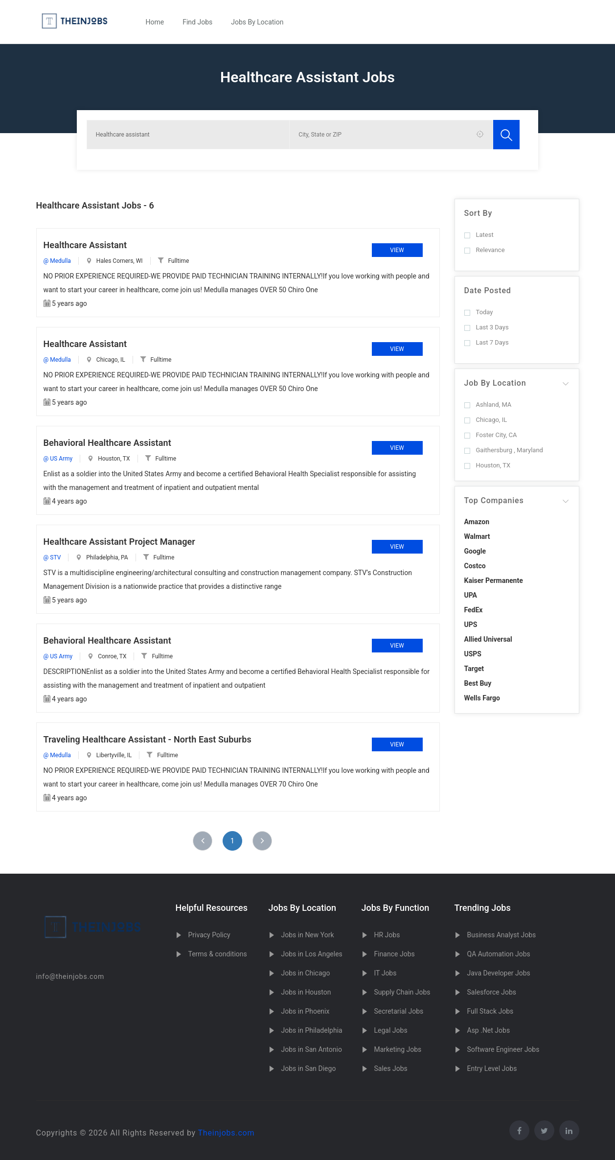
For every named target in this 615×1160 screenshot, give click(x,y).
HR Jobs (387, 935)
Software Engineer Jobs (503, 1049)
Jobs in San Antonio (311, 1049)
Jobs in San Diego (308, 1068)
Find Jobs (197, 22)
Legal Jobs (391, 1030)
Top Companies (494, 500)
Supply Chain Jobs (402, 992)
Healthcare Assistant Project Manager (119, 541)
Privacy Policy (209, 935)
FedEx (473, 610)
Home (155, 22)
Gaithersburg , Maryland (503, 450)
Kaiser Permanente (493, 580)
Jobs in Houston (306, 992)
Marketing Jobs (398, 1049)
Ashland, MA (488, 404)
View (397, 250)
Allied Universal (488, 639)
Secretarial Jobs (399, 1011)
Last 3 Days (486, 327)
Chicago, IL (485, 419)
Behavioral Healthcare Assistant (107, 443)
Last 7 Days (486, 342)
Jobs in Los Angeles (311, 954)
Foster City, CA (490, 435)
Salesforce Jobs (491, 992)
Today (478, 312)
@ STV (52, 557)
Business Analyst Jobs (501, 935)
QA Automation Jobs (498, 954)
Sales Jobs (391, 1068)
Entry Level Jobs (492, 1068)
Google (475, 551)
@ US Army (58, 458)
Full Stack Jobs (490, 1011)
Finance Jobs (394, 954)
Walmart (477, 536)
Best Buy (478, 683)
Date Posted (487, 290)
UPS (471, 624)
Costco (475, 566)
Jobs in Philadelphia (311, 1030)
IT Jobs (385, 973)
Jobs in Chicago (305, 973)
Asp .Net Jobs (488, 1030)
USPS (473, 654)
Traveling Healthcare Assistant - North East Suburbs (147, 739)
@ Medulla (57, 260)
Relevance (484, 250)
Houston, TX (487, 465)
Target (474, 669)
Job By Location (495, 383)
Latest (479, 234)
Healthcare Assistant (85, 245)
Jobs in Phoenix (305, 1011)
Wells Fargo (482, 698)
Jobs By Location (257, 22)
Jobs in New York (307, 935)
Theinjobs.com (226, 1132)
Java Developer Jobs (498, 973)
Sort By (478, 213)
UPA (471, 595)
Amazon (477, 522)
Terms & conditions (217, 954)
